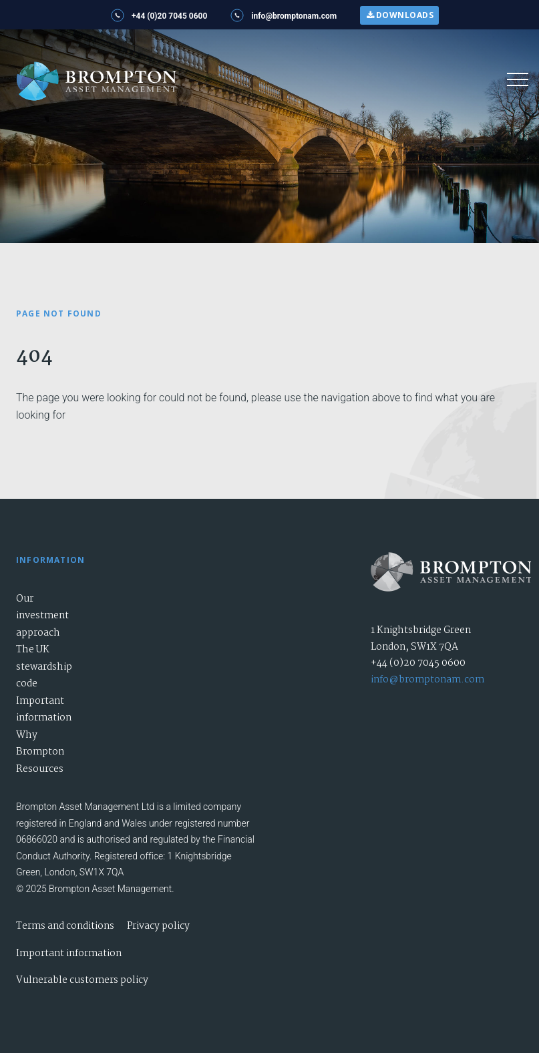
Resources (39, 769)
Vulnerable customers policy (82, 980)
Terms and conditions (65, 926)
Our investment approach (42, 616)
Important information (43, 709)
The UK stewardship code (44, 667)
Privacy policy (158, 926)
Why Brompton (40, 744)
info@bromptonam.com (427, 680)
